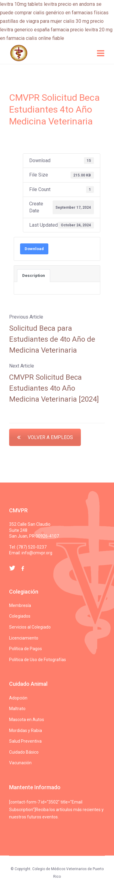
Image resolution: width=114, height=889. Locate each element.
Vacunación (20, 762)
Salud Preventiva (25, 741)
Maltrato (17, 708)
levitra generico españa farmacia (34, 30)
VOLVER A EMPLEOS (45, 437)
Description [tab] (33, 275)
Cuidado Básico (24, 752)
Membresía (20, 605)
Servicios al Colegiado (30, 627)
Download (34, 248)
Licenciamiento (23, 638)
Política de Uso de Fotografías (37, 659)
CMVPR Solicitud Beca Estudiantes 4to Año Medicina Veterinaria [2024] (54, 388)
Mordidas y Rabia (25, 730)
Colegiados (19, 616)
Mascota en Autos (26, 719)
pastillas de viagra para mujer (31, 21)
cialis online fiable (45, 38)
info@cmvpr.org (37, 552)
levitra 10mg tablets (21, 4)
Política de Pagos (25, 648)
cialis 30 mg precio (83, 21)
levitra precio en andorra (69, 4)
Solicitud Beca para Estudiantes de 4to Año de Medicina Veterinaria (52, 339)
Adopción (18, 698)
